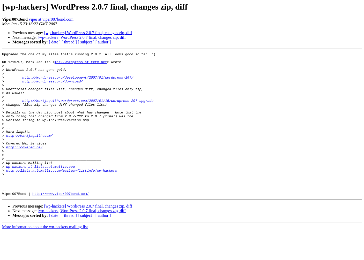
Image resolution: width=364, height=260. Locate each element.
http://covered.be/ (24, 166)
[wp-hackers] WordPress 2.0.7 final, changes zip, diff (88, 32)
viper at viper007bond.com (51, 19)
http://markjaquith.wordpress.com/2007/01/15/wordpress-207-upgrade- (88, 110)
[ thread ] (69, 42)
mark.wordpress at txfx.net (81, 64)
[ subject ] (86, 42)
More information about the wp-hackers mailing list (45, 255)
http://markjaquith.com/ (29, 152)
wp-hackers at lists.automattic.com (40, 189)
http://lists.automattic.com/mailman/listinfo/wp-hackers (61, 194)
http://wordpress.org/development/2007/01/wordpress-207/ (77, 82)
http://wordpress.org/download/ (52, 87)
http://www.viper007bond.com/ (60, 222)
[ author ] (103, 42)
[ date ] (55, 42)
